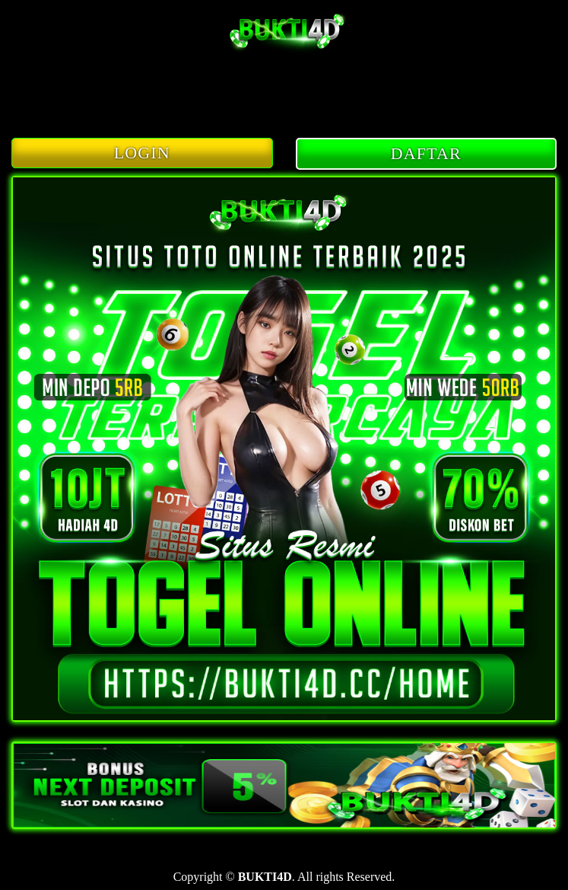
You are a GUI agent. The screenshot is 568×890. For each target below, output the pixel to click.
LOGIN (142, 152)
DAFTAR (426, 153)
